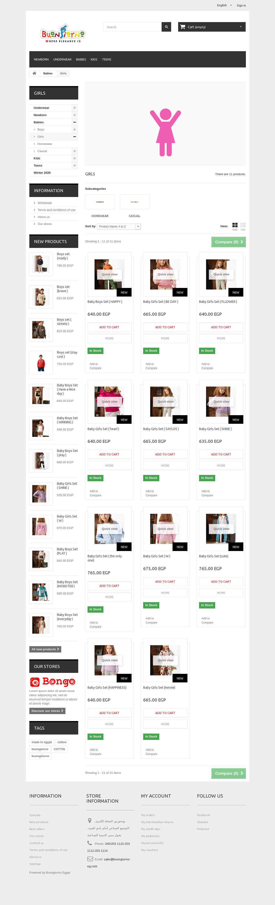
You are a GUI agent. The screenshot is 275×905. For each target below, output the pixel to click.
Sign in (241, 5)
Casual (42, 151)
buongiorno (40, 749)
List (243, 227)
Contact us (36, 843)
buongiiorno (40, 756)
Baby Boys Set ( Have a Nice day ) (67, 389)
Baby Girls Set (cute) (213, 556)
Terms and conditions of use (56, 210)
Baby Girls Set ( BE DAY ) (160, 302)
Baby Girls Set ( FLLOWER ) (218, 302)
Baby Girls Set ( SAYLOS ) (161, 429)
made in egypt (42, 742)
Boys (40, 129)
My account (156, 795)
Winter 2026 (42, 172)
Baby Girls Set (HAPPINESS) (107, 687)
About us (43, 217)
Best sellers (37, 829)
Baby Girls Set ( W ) (156, 556)
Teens (106, 59)
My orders (148, 815)
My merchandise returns (157, 822)
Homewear (44, 144)
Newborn (41, 59)
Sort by (90, 226)
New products (50, 241)
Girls (40, 136)
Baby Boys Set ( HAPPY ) (105, 302)
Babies (81, 59)
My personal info (152, 843)
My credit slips (150, 829)
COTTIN (59, 749)
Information (48, 190)
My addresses (150, 836)
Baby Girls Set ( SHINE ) (215, 429)
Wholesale (44, 203)
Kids (94, 59)
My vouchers (149, 850)
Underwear (62, 59)
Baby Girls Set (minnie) (159, 687)
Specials (35, 815)
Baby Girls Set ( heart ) (103, 429)
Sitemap (35, 863)
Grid (235, 227)
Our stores (44, 224)
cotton (62, 742)
